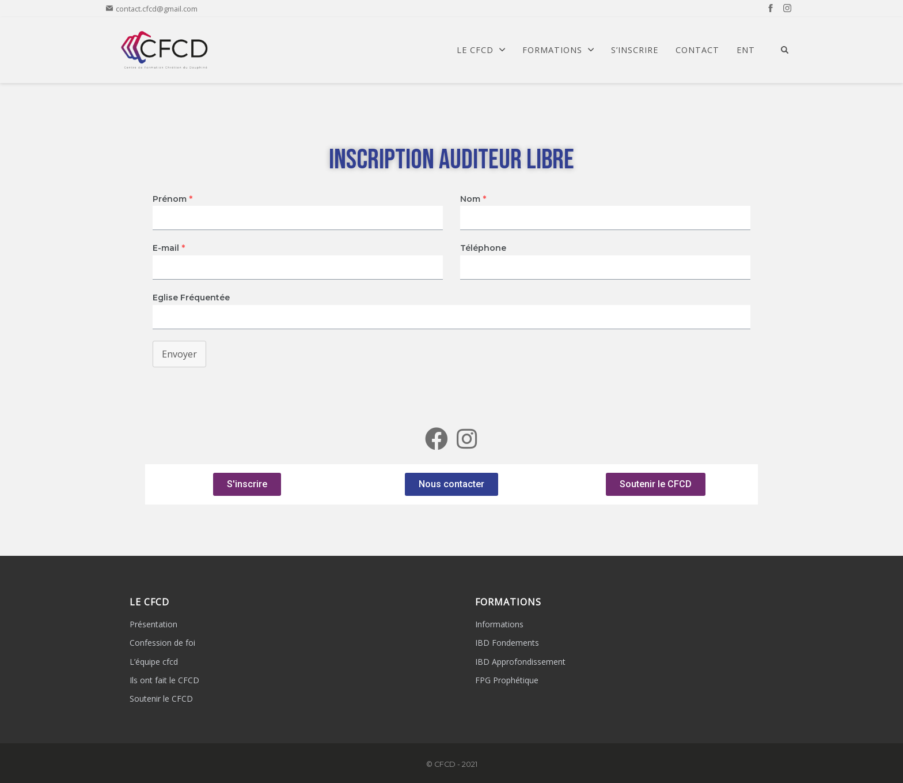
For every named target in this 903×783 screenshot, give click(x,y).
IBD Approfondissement (520, 661)
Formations (558, 50)
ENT (746, 50)
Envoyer (179, 354)
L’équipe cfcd (154, 661)
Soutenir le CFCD (161, 698)
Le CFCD (481, 50)
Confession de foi (162, 642)
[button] (247, 484)
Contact (697, 50)
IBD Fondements (507, 642)
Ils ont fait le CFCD (164, 680)
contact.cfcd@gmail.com (152, 9)
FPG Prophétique (506, 680)
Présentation (153, 624)
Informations (499, 624)
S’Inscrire (634, 50)
